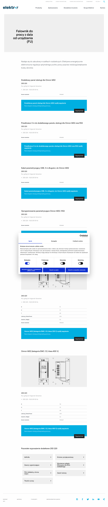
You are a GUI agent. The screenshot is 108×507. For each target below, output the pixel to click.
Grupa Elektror (89, 8)
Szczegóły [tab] (54, 241)
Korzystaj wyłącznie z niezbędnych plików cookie (31, 269)
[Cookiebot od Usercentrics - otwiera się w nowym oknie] (81, 236)
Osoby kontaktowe (61, 1)
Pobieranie (89, 1)
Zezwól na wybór (54, 270)
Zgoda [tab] (30, 241)
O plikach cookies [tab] (78, 241)
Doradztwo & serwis (70, 8)
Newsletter (49, 1)
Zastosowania (53, 8)
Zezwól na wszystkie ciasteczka (76, 270)
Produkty (39, 8)
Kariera (102, 8)
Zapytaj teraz (79, 111)
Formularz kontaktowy (76, 1)
